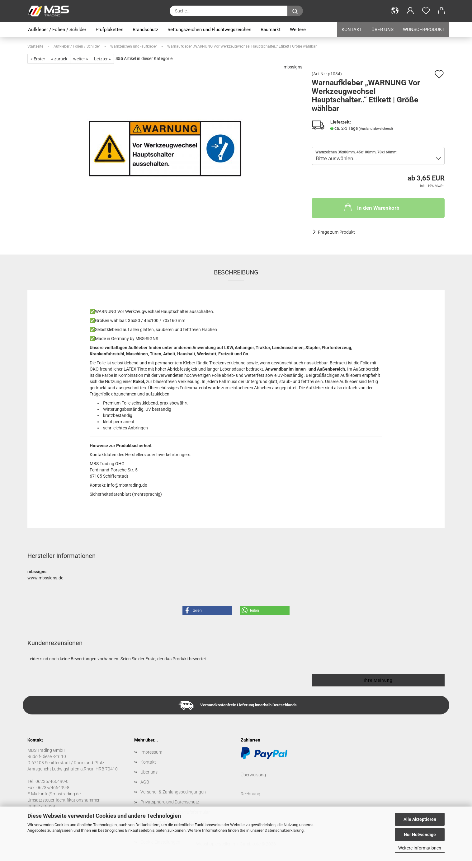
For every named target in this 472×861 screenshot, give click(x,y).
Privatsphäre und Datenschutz (169, 801)
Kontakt (352, 29)
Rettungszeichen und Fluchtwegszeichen (209, 29)
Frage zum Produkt (336, 232)
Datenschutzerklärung (284, 830)
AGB (144, 781)
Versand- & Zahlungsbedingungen (173, 791)
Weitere (298, 29)
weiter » (80, 58)
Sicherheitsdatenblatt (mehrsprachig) (126, 494)
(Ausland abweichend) (376, 129)
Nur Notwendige (420, 834)
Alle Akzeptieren (420, 819)
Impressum (151, 752)
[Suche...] (295, 11)
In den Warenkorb (371, 207)
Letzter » (102, 58)
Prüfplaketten (109, 29)
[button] (395, 11)
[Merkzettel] (426, 11)
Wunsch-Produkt (424, 29)
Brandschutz (145, 29)
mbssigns (293, 66)
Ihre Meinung (378, 680)
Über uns (382, 29)
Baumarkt (271, 29)
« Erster (38, 58)
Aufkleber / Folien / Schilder (57, 29)
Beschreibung (236, 272)
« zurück (59, 58)
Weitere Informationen (419, 847)
